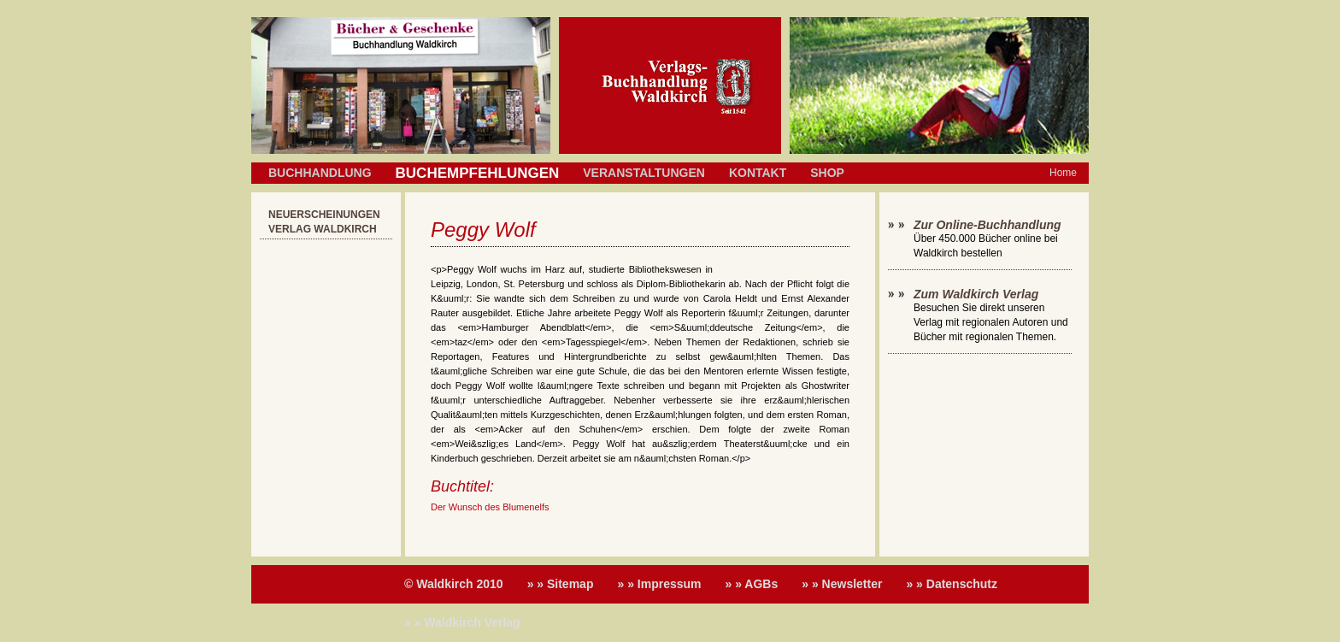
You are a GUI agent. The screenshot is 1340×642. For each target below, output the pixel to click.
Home (1063, 173)
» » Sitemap (560, 584)
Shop (827, 173)
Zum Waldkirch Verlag (976, 294)
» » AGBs (752, 584)
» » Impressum (659, 584)
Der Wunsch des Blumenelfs (490, 507)
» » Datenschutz (951, 584)
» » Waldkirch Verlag (462, 622)
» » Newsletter (842, 584)
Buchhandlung (320, 173)
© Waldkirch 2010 (453, 584)
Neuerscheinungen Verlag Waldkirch (324, 222)
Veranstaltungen (644, 173)
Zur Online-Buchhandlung (987, 225)
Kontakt (757, 173)
